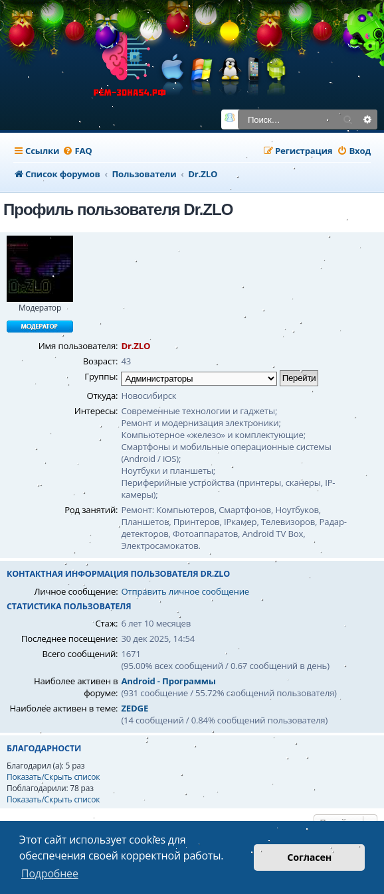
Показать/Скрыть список (53, 776)
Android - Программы (168, 681)
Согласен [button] (309, 857)
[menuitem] (77, 151)
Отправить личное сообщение (185, 591)
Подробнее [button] (49, 873)
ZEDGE (134, 708)
